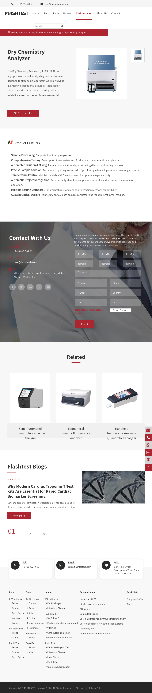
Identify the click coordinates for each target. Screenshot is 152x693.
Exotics (15, 623)
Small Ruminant (35, 623)
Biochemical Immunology (48, 32)
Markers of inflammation (59, 637)
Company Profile (134, 599)
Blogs (129, 604)
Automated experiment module (95, 633)
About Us (102, 13)
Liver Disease (53, 657)
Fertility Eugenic (54, 603)
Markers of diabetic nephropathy (63, 623)
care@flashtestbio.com (56, 4)
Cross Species (18, 613)
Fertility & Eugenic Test (58, 647)
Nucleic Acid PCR (88, 599)
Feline (14, 603)
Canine (15, 608)
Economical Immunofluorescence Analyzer (75, 432)
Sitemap (80, 688)
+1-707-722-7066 (31, 566)
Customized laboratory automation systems (101, 623)
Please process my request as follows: (88, 311)
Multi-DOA (52, 662)
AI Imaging (85, 609)
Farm (56, 13)
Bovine (31, 618)
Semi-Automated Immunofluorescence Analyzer (30, 432)
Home (36, 13)
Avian (30, 613)
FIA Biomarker (16, 628)
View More (19, 515)
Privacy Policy (96, 688)
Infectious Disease (55, 608)
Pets (46, 13)
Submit (84, 324)
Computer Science (89, 613)
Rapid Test (14, 643)
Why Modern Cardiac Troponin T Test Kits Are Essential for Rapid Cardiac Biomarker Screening (40, 491)
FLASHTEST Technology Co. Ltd (37, 688)
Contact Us (117, 13)
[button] (17, 530)
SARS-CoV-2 (52, 618)
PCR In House (15, 599)
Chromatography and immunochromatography (103, 618)
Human (67, 13)
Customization (84, 13)
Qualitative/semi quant (58, 666)
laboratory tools (88, 628)
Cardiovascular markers (58, 632)
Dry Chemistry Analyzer (75, 32)
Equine (31, 603)
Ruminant (32, 627)
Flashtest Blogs (27, 466)
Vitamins (51, 627)
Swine (31, 608)
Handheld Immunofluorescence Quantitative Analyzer (121, 432)
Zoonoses (16, 618)
